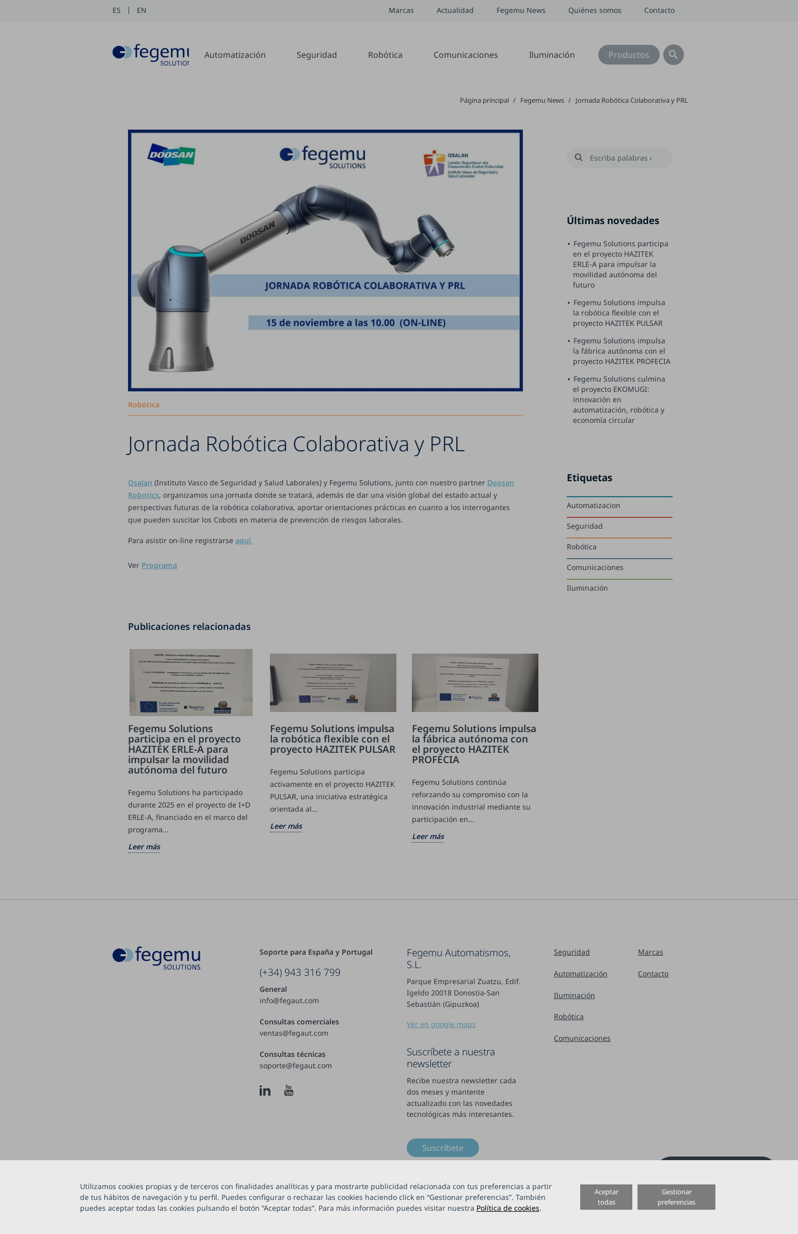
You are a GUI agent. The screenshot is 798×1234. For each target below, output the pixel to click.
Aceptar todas (606, 1196)
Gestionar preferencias (676, 1196)
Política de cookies (507, 1208)
